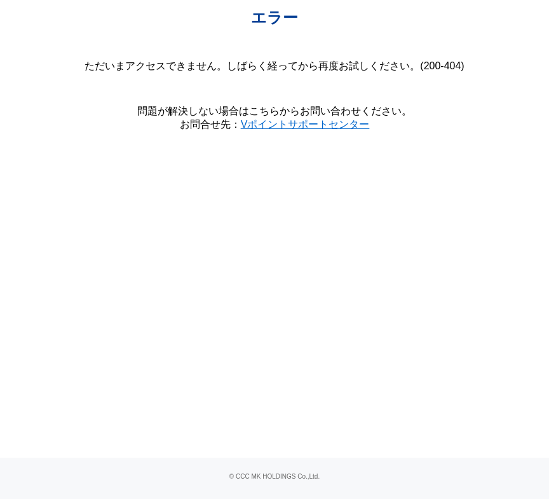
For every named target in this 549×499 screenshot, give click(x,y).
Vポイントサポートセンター (305, 124)
